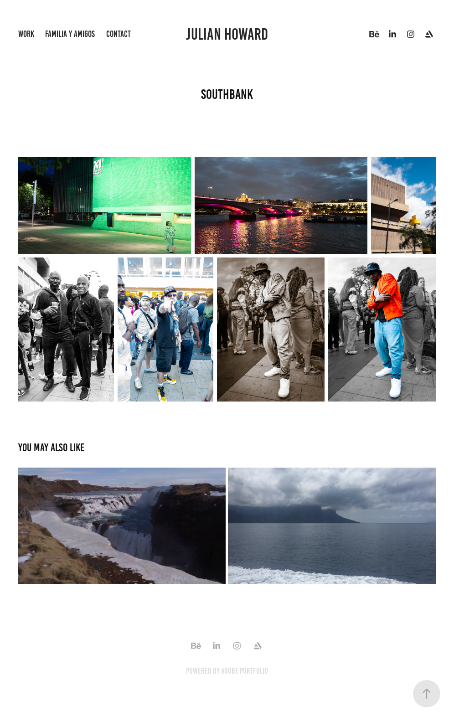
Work (26, 34)
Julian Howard (227, 34)
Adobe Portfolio (244, 670)
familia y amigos (70, 34)
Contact (118, 34)
